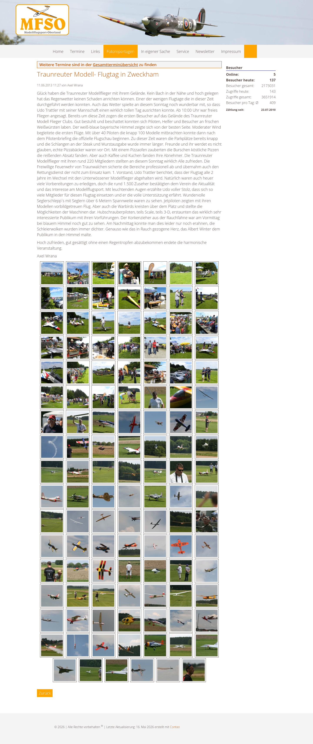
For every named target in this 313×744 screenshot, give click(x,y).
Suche (250, 51)
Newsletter (205, 51)
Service (182, 51)
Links (95, 51)
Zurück (45, 693)
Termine (77, 51)
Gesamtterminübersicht (115, 64)
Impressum (231, 51)
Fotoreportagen (120, 51)
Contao (175, 727)
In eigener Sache (155, 51)
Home (58, 51)
